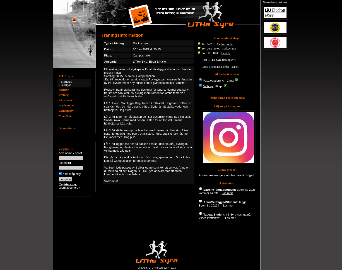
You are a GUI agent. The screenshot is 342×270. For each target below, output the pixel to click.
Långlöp (226, 53)
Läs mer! (227, 193)
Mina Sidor (66, 116)
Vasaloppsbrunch (214, 80)
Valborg (208, 86)
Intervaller (227, 44)
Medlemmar (66, 105)
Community (66, 110)
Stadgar (66, 85)
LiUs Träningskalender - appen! (220, 66)
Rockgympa (229, 48)
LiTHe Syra (66, 76)
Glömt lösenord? (69, 187)
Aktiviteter (65, 100)
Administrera (67, 128)
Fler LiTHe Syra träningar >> (219, 59)
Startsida (66, 81)
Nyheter (64, 89)
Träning (64, 94)
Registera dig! (68, 184)
